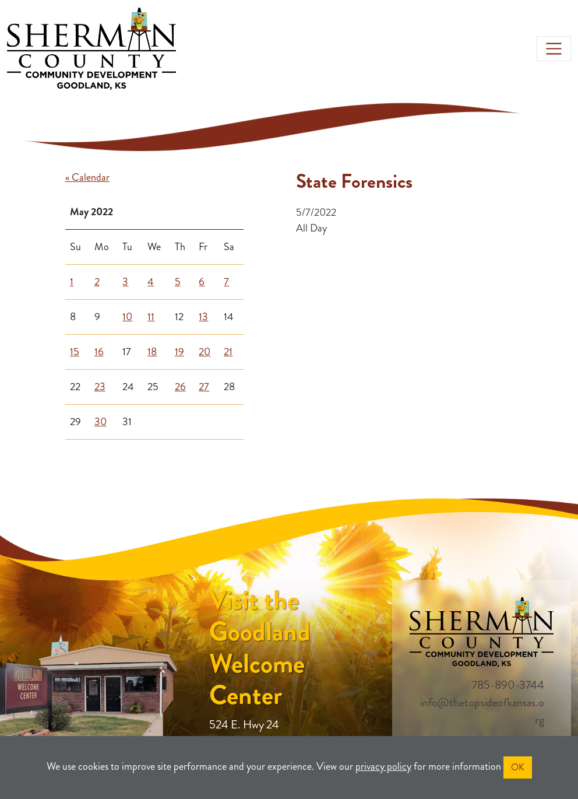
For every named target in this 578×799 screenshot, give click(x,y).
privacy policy (383, 766)
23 (99, 386)
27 (204, 386)
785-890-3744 (508, 685)
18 (152, 351)
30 (100, 421)
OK (517, 767)
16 (99, 351)
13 (203, 316)
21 (228, 351)
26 (180, 386)
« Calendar (87, 177)
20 (204, 351)
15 (74, 351)
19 (179, 351)
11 (150, 316)
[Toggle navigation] (554, 48)
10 (127, 316)
